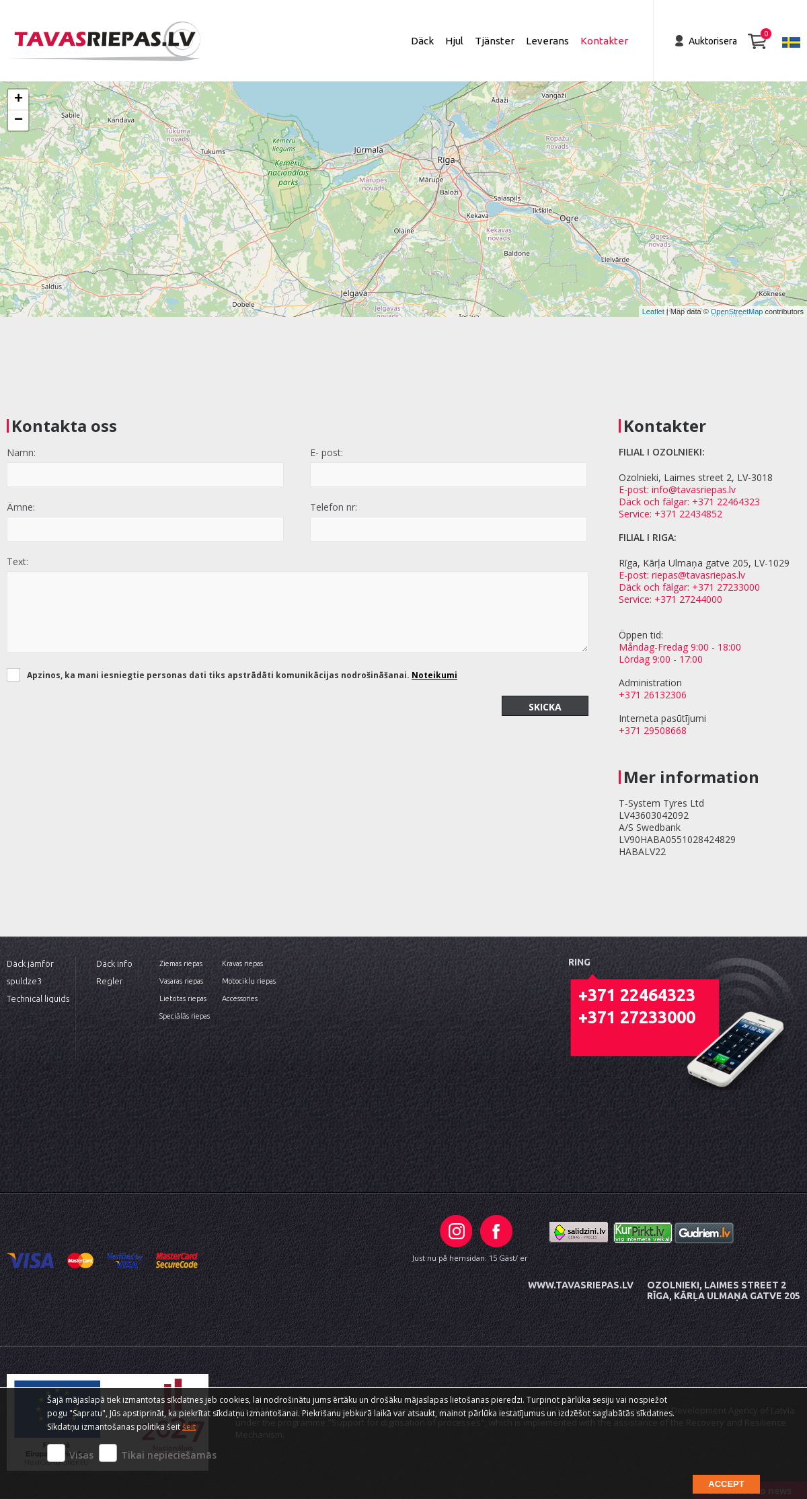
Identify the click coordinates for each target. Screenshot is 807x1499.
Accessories (240, 998)
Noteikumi (434, 675)
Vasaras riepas (181, 981)
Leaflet (653, 311)
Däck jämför (30, 963)
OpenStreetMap (737, 311)
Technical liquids (38, 998)
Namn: (21, 452)
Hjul (454, 40)
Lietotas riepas (182, 998)
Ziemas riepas (180, 963)
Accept (726, 1484)
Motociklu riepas (249, 981)
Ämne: (21, 507)
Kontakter (604, 40)
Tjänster (494, 40)
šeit (189, 1426)
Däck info (114, 963)
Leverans (547, 40)
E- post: (326, 452)
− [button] (18, 120)
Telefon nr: (333, 507)
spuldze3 (24, 981)
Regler (109, 981)
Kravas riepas (242, 963)
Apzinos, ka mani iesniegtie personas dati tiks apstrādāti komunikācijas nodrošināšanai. (242, 675)
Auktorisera (713, 41)
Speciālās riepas (184, 1016)
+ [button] (18, 99)
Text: (17, 561)
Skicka (545, 706)
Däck (422, 40)
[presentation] (109, 722)
